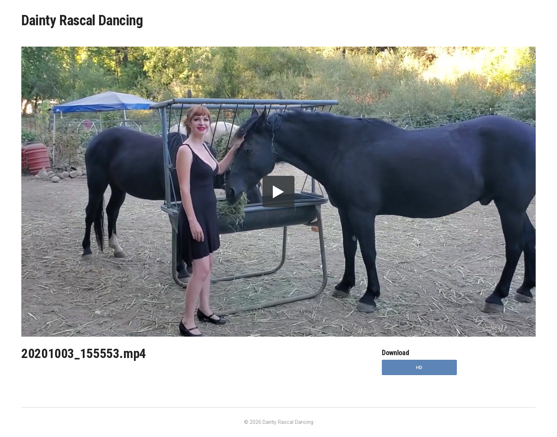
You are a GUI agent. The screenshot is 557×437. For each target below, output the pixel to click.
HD (419, 367)
